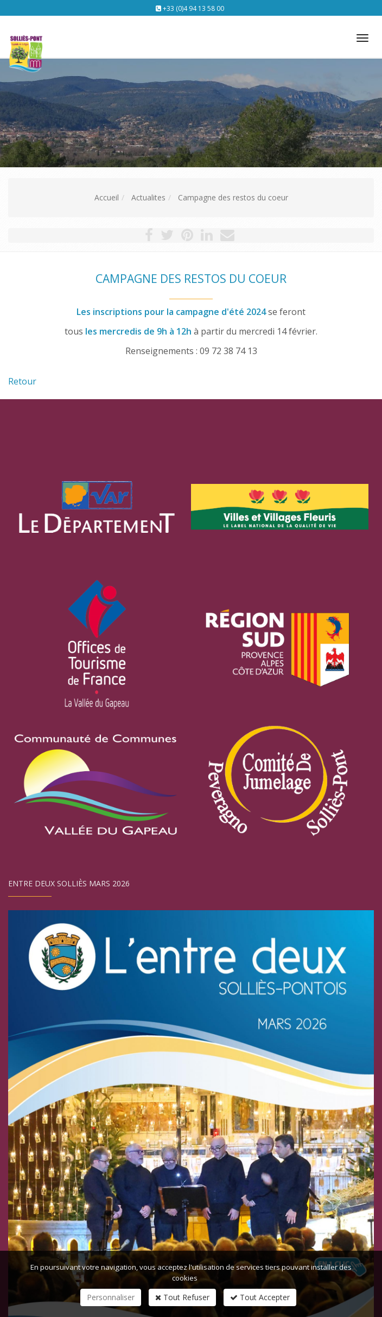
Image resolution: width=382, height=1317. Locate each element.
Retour (22, 381)
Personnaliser (111, 1297)
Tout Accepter (260, 1297)
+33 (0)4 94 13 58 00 (193, 8)
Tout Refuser (182, 1297)
